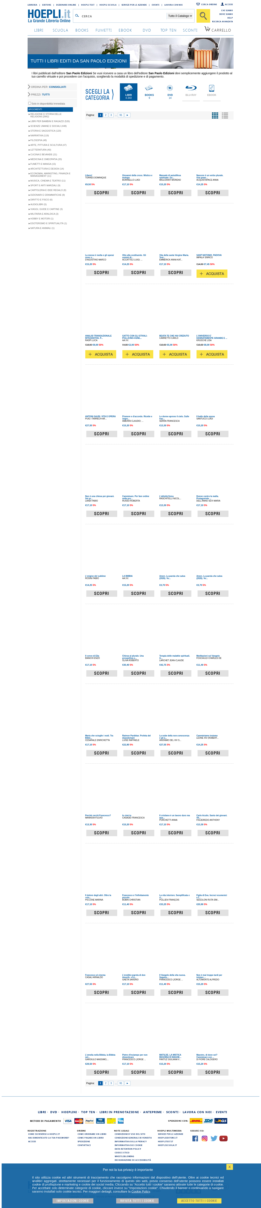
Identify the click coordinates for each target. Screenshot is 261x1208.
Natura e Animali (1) (42, 228)
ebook (125, 30)
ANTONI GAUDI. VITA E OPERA (100, 416)
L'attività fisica (166, 496)
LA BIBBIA (127, 576)
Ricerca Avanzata (222, 21)
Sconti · (173, 1112)
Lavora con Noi (173, 5)
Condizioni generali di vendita (133, 1137)
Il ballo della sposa (206, 416)
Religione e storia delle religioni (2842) (46, 115)
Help (230, 17)
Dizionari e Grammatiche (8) (47, 195)
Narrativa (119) (39, 135)
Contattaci (84, 1145)
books (82, 30)
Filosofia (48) (38, 140)
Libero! (88, 175)
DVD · (54, 1112)
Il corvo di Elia (92, 656)
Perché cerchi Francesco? (98, 815)
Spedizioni (84, 1141)
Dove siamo (226, 14)
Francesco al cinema (95, 975)
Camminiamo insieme (207, 736)
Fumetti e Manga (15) (43, 164)
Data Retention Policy (128, 1149)
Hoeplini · (70, 1112)
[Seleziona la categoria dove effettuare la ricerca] (180, 16)
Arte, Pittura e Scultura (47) (48, 145)
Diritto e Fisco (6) (41, 199)
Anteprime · (153, 1112)
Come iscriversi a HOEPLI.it (44, 1134)
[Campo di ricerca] (124, 16)
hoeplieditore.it (168, 1137)
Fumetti (104, 30)
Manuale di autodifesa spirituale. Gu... (170, 176)
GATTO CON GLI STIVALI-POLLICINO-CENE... (134, 337)
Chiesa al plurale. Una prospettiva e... (133, 657)
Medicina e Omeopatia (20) (46, 159)
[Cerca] (203, 16)
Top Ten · (89, 1112)
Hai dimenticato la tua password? (48, 1137)
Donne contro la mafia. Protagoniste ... (208, 497)
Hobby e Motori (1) (42, 218)
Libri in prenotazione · (120, 1112)
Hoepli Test (88, 5)
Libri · (43, 1112)
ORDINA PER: (48, 86)
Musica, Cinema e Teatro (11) (48, 180)
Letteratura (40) (40, 149)
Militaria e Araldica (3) (44, 214)
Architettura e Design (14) (47, 168)
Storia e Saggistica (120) (45, 131)
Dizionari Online (66, 5)
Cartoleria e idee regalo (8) (48, 190)
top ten (168, 30)
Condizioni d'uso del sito (130, 1134)
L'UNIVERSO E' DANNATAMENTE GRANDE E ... (212, 337)
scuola (60, 30)
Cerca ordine (209, 4)
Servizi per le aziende (134, 5)
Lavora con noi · (198, 1112)
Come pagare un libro (91, 1137)
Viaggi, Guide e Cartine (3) (46, 209)
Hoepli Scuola (108, 5)
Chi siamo (227, 10)
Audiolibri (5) (38, 204)
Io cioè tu (126, 815)
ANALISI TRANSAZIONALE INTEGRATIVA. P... (98, 337)
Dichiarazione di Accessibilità (133, 1160)
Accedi (229, 4)
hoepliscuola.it (167, 1145)
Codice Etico (122, 1152)
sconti (190, 30)
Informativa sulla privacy (131, 1141)
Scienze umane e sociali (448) (48, 126)
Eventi (155, 5)
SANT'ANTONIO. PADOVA (209, 255)
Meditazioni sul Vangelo (208, 656)
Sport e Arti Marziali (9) (45, 185)
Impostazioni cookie (73, 1200)
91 (120, 115)
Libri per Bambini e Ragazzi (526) (50, 121)
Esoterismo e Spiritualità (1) (48, 223)
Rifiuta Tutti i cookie (137, 1200)
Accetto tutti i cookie (199, 1200)
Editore (46, 5)
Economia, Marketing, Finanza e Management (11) (50, 174)
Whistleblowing (124, 1156)
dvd (147, 30)
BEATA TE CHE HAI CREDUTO (174, 336)
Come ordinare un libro (92, 1134)
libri (38, 30)
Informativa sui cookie (129, 1145)
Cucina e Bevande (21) (43, 154)
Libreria (32, 5)
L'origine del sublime (95, 576)
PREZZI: (40, 94)
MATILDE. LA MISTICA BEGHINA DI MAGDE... (170, 1056)
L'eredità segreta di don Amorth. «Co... (133, 976)
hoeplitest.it (165, 1141)
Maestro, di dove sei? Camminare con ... (207, 1056)
